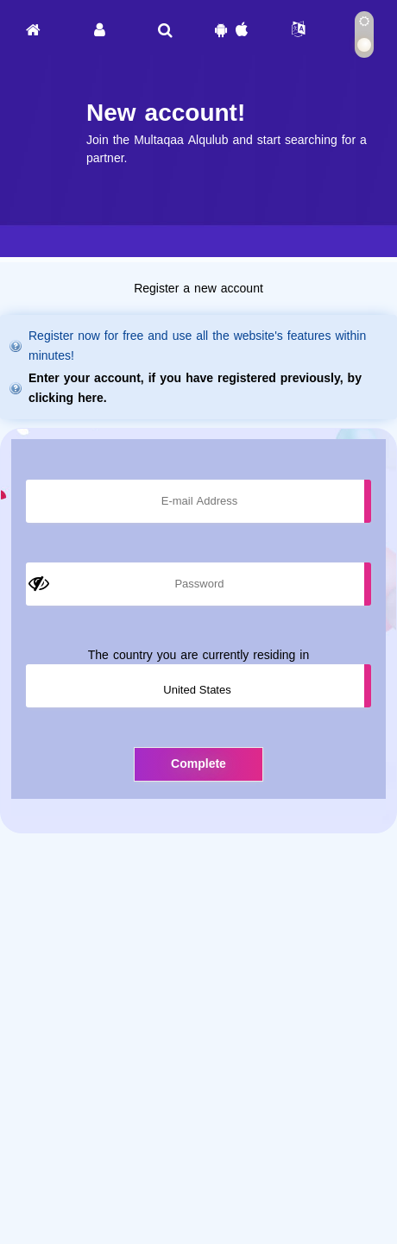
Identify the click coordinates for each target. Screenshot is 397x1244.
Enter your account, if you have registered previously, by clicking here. (195, 388)
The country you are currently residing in (198, 655)
